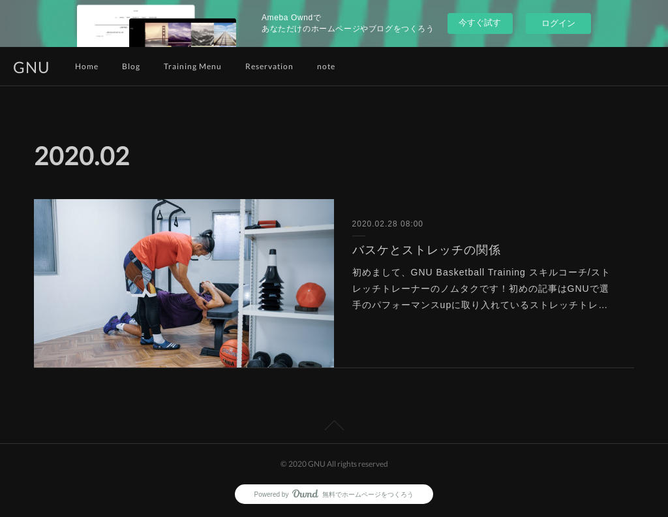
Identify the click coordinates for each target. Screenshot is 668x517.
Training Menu (193, 66)
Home (87, 66)
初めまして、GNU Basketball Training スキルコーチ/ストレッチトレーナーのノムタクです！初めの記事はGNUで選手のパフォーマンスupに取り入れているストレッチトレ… (481, 288)
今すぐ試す (480, 22)
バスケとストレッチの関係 (426, 250)
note (326, 66)
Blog (131, 66)
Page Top (334, 427)
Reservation (269, 66)
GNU (31, 66)
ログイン (558, 23)
